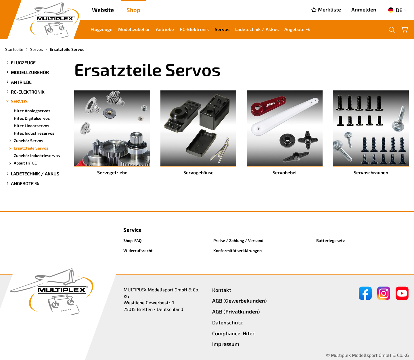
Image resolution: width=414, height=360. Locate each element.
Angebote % (297, 29)
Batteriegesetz (330, 240)
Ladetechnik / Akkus (257, 29)
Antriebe (165, 29)
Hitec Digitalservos (32, 118)
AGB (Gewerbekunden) (239, 300)
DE (395, 10)
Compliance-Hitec (233, 333)
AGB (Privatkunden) (236, 311)
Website (103, 9)
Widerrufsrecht (138, 250)
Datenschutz (227, 322)
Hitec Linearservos (31, 125)
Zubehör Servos (25, 141)
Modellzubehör (134, 29)
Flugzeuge (101, 29)
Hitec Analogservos (32, 110)
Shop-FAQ (132, 240)
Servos (222, 29)
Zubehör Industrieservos (37, 155)
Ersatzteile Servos (28, 148)
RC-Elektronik (194, 29)
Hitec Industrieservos (34, 133)
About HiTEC (22, 163)
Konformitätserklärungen (237, 250)
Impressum (225, 344)
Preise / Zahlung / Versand (238, 240)
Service (132, 230)
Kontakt (221, 290)
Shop (133, 9)
